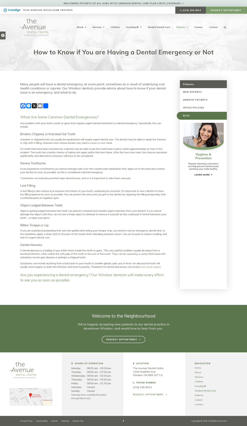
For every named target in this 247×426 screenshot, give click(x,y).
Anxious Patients (195, 100)
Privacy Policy (26, 421)
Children (115, 27)
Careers (198, 27)
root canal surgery (151, 266)
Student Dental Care (159, 27)
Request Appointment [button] (226, 10)
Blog (186, 115)
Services (96, 27)
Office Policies (193, 107)
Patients (180, 27)
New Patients (192, 92)
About (80, 27)
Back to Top (78, 421)
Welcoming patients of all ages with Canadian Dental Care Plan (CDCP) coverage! (122, 3)
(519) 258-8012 (192, 10)
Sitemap (65, 421)
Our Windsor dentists (108, 274)
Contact (213, 27)
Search (54, 421)
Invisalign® (132, 27)
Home (198, 367)
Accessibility (42, 421)
